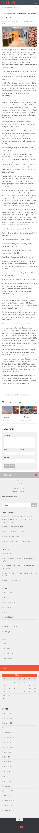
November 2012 (8, 810)
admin (5, 21)
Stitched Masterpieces (17, 527)
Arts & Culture (7, 8)
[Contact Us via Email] (36, 475)
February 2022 (8, 747)
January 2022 (7, 752)
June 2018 (6, 771)
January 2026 (7, 723)
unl (27, 395)
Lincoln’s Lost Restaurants (15, 536)
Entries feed (7, 649)
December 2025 (8, 728)
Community (7, 607)
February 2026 (8, 718)
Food (5, 612)
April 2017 (6, 776)
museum (22, 395)
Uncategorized (8, 632)
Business (6, 598)
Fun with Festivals (25, 417)
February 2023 (8, 742)
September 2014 (8, 791)
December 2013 (8, 801)
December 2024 (8, 733)
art (12, 395)
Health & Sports (8, 617)
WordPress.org (8, 658)
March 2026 (7, 713)
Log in (5, 644)
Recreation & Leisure (10, 627)
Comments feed (8, 653)
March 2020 (7, 762)
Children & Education (10, 602)
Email (22, 450)
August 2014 (7, 796)
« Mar (4, 698)
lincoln (16, 395)
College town (7, 553)
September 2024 (8, 738)
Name (6, 450)
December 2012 (8, 805)
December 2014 (8, 786)
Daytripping (5, 417)
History (16, 8)
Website (6, 457)
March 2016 (7, 781)
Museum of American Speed (12, 580)
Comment (7, 435)
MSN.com (15, 369)
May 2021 (6, 757)
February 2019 (8, 767)
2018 (8, 395)
